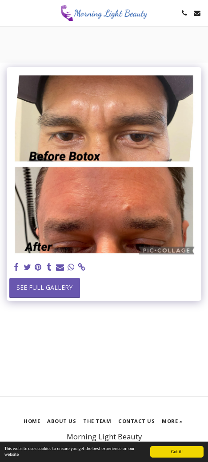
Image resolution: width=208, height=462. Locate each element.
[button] (9, 13)
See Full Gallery (44, 287)
